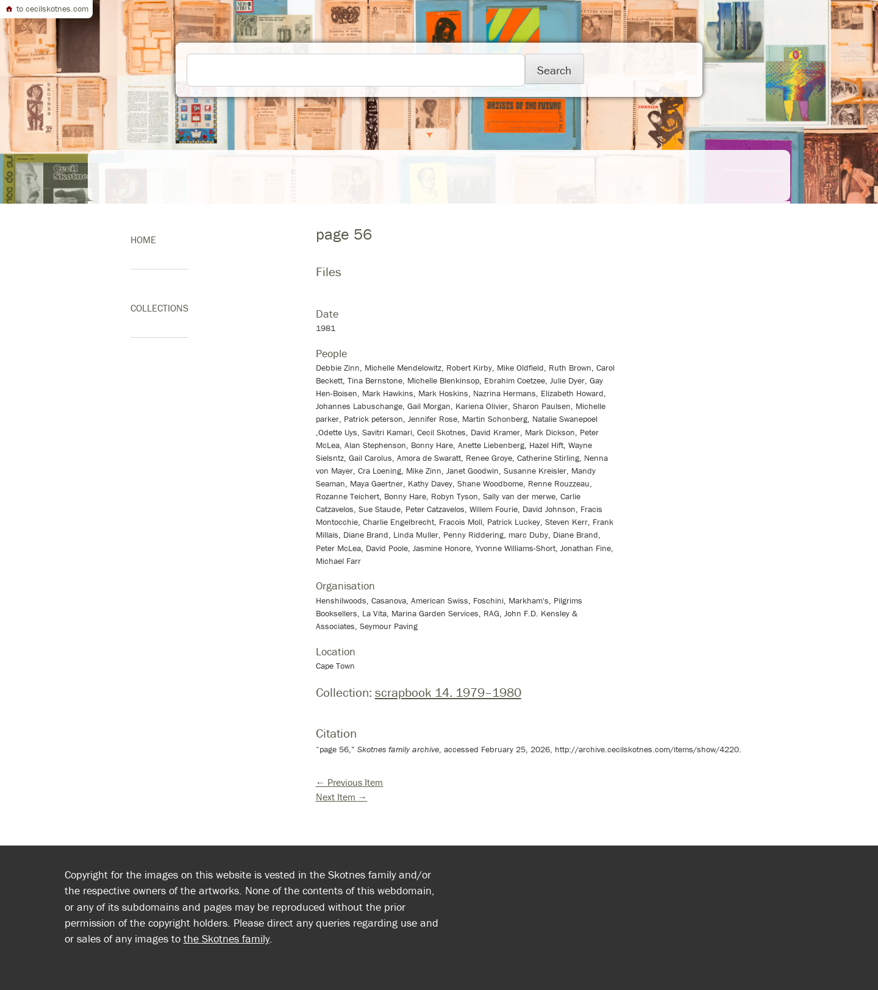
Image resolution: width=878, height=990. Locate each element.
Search (554, 70)
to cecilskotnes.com (46, 8)
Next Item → (342, 797)
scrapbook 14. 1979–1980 (448, 692)
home (143, 239)
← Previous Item (350, 782)
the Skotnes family (226, 938)
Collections (159, 308)
